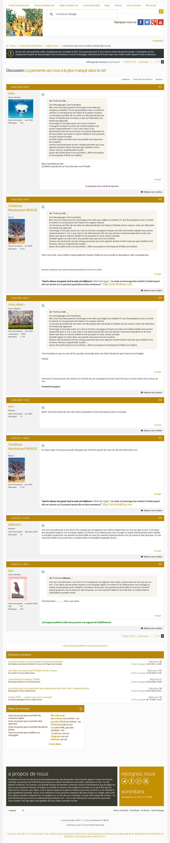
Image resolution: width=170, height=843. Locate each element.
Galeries (118, 5)
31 (85, 834)
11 (26, 834)
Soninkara (135, 810)
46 (130, 834)
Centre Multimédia (91, 5)
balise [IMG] (59, 721)
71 (104, 836)
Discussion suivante (96, 645)
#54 (160, 400)
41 (115, 834)
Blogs (107, 5)
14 (35, 834)
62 (77, 836)
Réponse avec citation (151, 192)
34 (94, 834)
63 (80, 836)
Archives (145, 810)
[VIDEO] (54, 724)
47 (133, 834)
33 (91, 834)
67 (92, 836)
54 (153, 834)
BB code (55, 715)
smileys (58, 718)
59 (68, 836)
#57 (160, 564)
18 (47, 834)
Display (159, 79)
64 (83, 836)
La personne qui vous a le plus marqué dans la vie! (66, 70)
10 (23, 834)
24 (64, 834)
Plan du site (151, 5)
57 (162, 834)
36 (100, 834)
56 (159, 834)
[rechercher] (81, 14)
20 (53, 834)
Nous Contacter (134, 5)
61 (74, 836)
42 (118, 834)
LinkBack (125, 79)
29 (79, 834)
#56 (160, 518)
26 (70, 834)
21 (56, 834)
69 (98, 836)
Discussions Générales (31, 46)
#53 (160, 298)
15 (38, 834)
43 (121, 834)
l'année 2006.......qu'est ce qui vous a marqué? (30, 697)
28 (76, 834)
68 (95, 836)
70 (101, 836)
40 (112, 834)
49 (139, 834)
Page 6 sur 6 (130, 62)
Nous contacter (121, 810)
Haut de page (157, 810)
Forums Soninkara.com (44, 5)
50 (142, 834)
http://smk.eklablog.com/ (118, 284)
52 (148, 834)
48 (136, 834)
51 (145, 834)
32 (88, 834)
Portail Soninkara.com (19, 5)
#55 (160, 438)
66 (89, 836)
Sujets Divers (52, 46)
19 (50, 834)
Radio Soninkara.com (69, 5)
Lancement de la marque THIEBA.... (25, 679)
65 (86, 836)
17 (44, 834)
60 (71, 836)
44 (124, 834)
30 (82, 834)
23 (62, 834)
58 (66, 836)
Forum (12, 46)
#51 (160, 87)
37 (103, 834)
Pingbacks (56, 736)
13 (32, 834)
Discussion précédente (75, 645)
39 (109, 834)
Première (143, 62)
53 (150, 834)
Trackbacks (56, 733)
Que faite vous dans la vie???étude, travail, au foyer (32, 670)
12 (29, 834)
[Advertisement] (103, 33)
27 (73, 834)
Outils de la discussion (142, 79)
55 (156, 834)
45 (127, 834)
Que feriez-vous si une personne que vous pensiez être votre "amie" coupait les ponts (48, 688)
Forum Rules (55, 744)
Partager (157, 179)
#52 (160, 199)
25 (67, 834)
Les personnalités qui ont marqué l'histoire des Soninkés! (35, 661)
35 (97, 834)
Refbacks (55, 739)
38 (106, 834)
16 (41, 834)
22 (59, 834)
